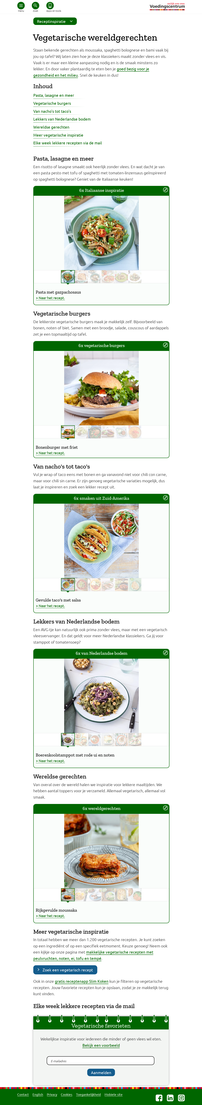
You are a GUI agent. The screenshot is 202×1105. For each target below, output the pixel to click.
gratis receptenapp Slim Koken (81, 981)
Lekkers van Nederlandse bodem (62, 118)
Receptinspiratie (56, 21)
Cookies (66, 1094)
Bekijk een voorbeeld (101, 1045)
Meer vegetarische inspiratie (58, 134)
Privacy (52, 1094)
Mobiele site (114, 1094)
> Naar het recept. (50, 297)
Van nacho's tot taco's (52, 111)
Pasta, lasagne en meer (53, 95)
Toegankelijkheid (88, 1094)
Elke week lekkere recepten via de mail (67, 142)
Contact (23, 1094)
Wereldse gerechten (51, 126)
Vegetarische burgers (52, 103)
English (38, 1094)
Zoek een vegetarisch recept (68, 969)
